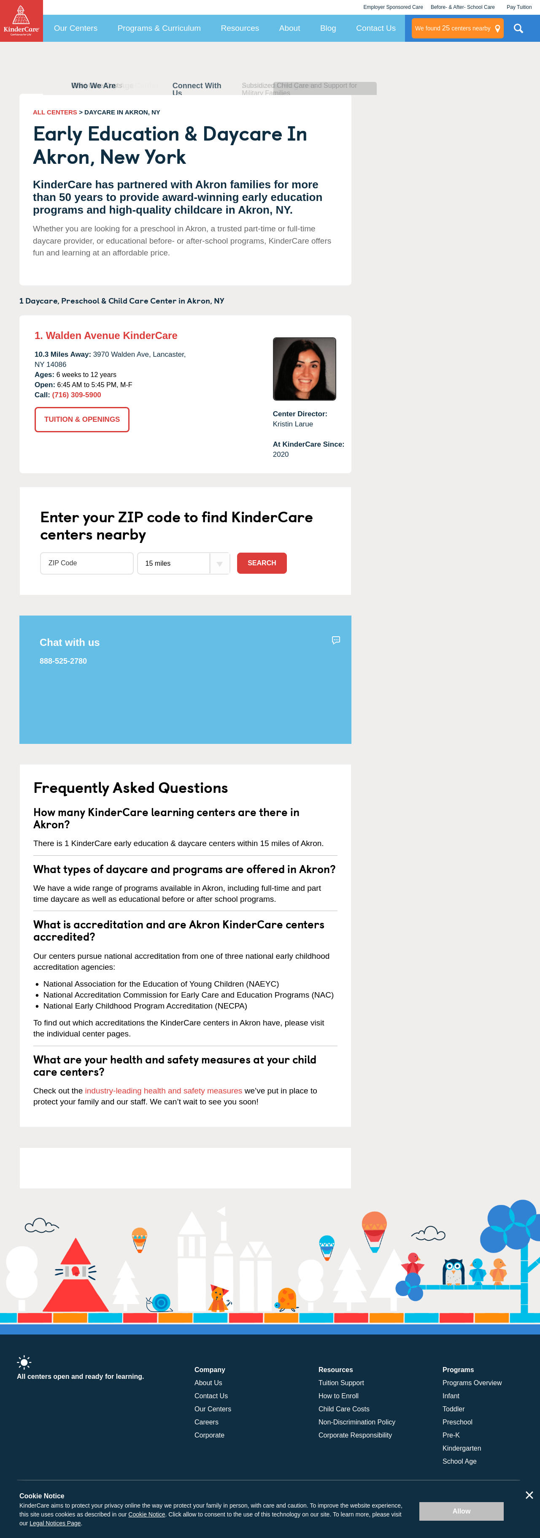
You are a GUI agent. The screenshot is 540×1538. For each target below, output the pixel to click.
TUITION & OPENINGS (82, 419)
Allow (462, 1511)
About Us (208, 1382)
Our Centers (75, 28)
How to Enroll (339, 1396)
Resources (240, 28)
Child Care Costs (344, 1409)
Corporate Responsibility (355, 1435)
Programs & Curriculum (159, 28)
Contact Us (376, 28)
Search (262, 563)
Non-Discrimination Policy (357, 1422)
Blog (328, 28)
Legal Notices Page (55, 1523)
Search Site (518, 31)
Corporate (209, 1435)
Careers (206, 1422)
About (289, 28)
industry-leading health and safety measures (164, 1090)
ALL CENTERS (55, 112)
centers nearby (453, 28)
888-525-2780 (63, 661)
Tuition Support (341, 1382)
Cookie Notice (146, 1514)
